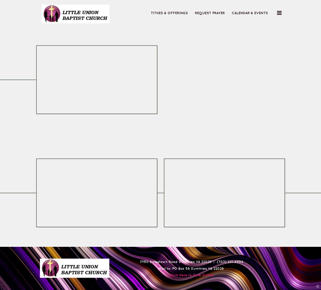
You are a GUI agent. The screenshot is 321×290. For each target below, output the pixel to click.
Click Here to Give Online (192, 275)
